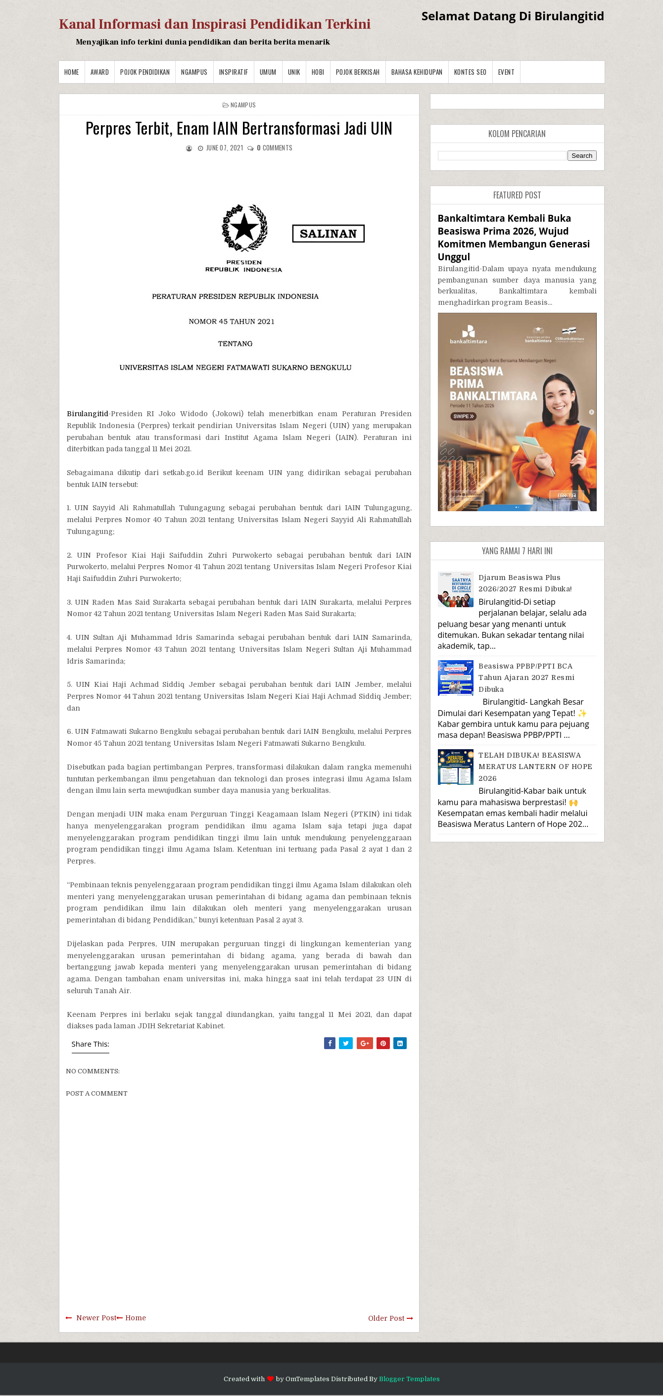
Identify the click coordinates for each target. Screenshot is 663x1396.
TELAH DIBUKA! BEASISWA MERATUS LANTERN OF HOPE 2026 (535, 766)
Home (71, 72)
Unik (294, 72)
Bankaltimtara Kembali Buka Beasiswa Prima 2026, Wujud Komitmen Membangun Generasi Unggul (514, 237)
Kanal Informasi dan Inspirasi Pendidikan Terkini (215, 24)
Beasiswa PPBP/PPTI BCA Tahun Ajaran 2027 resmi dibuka (526, 677)
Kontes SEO (470, 72)
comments (274, 147)
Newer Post (96, 1318)
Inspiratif (233, 72)
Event (506, 72)
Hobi (318, 72)
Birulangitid (87, 414)
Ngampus (194, 72)
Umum (268, 72)
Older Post (386, 1318)
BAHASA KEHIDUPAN (417, 72)
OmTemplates (307, 1379)
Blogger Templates (409, 1379)
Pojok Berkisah (358, 72)
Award (100, 72)
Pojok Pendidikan (145, 72)
